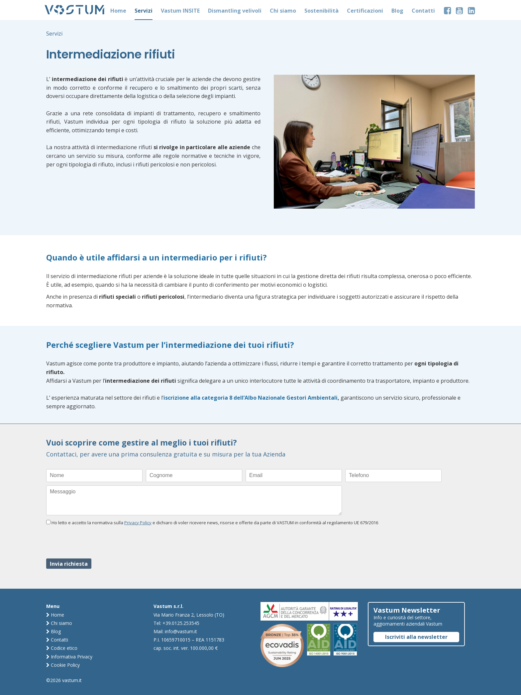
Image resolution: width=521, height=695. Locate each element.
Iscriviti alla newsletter (416, 637)
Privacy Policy (138, 523)
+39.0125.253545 (180, 623)
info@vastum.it (181, 631)
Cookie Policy (63, 665)
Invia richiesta (69, 563)
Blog (53, 631)
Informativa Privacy (69, 656)
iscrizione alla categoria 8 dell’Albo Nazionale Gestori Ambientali (250, 397)
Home (55, 615)
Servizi (54, 33)
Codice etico (61, 648)
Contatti (57, 640)
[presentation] (96, 542)
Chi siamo (59, 623)
